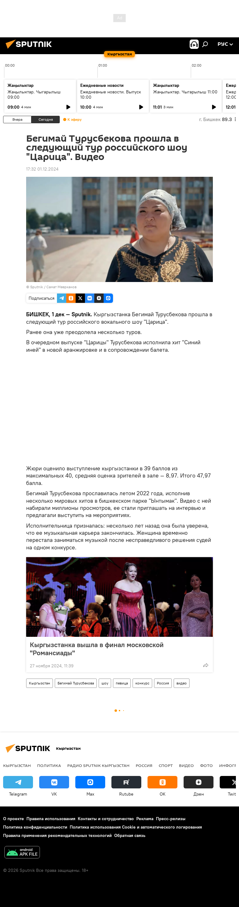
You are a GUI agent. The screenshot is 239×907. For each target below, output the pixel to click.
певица (122, 683)
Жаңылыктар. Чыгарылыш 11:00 (185, 92)
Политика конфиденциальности (35, 827)
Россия (163, 683)
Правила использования (50, 818)
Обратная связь (129, 835)
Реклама (144, 818)
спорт (166, 765)
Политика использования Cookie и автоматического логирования (136, 827)
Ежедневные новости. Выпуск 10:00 (110, 94)
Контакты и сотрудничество (106, 818)
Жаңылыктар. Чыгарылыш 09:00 (34, 94)
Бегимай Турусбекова (76, 683)
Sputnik (36, 286)
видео (181, 683)
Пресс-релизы (170, 818)
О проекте (13, 818)
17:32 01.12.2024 (42, 169)
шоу (104, 683)
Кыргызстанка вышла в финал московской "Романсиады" (97, 649)
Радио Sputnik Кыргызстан (98, 765)
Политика (49, 765)
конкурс (142, 683)
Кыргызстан (39, 683)
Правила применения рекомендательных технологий (57, 835)
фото (206, 765)
